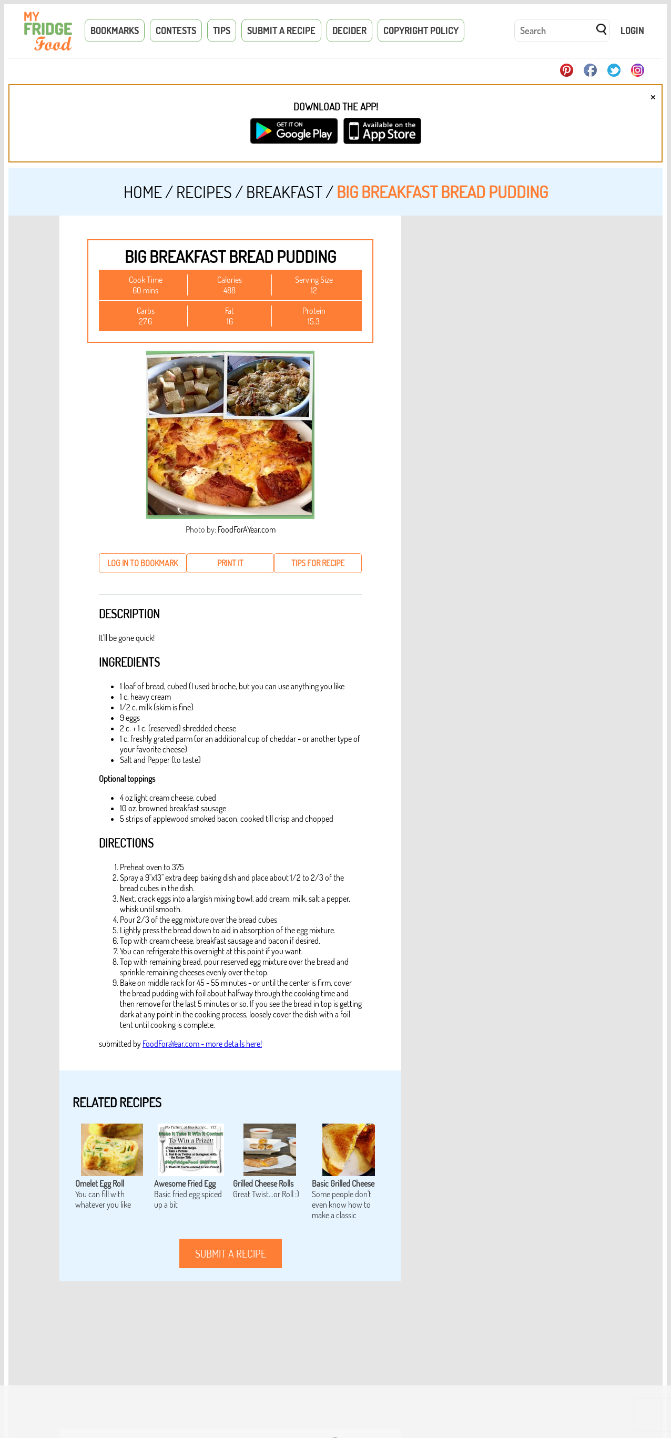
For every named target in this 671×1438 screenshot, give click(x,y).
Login (632, 30)
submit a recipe (230, 1253)
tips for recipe (317, 563)
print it (230, 563)
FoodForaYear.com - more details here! (202, 1043)
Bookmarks (114, 30)
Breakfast (284, 191)
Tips (221, 30)
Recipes (204, 191)
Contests (176, 30)
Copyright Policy (421, 30)
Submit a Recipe (281, 30)
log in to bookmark (142, 563)
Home (143, 191)
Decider (349, 30)
